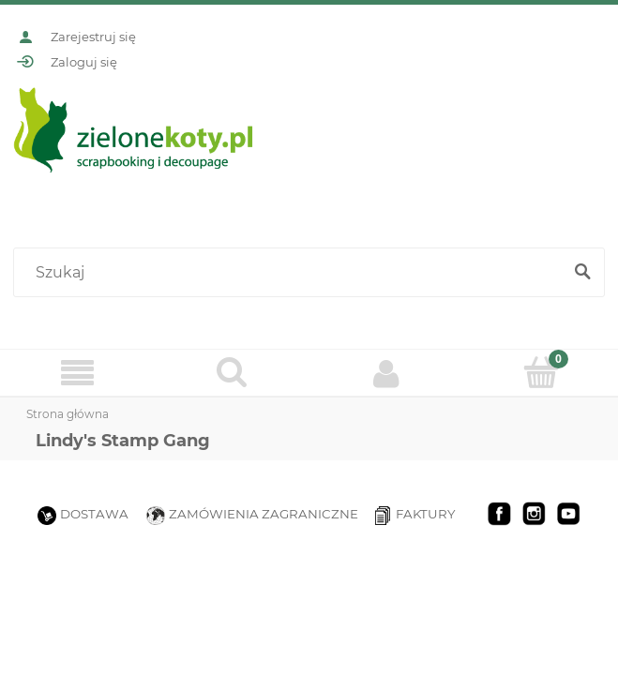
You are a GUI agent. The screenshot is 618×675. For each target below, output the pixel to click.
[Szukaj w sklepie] (292, 272)
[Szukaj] (582, 272)
